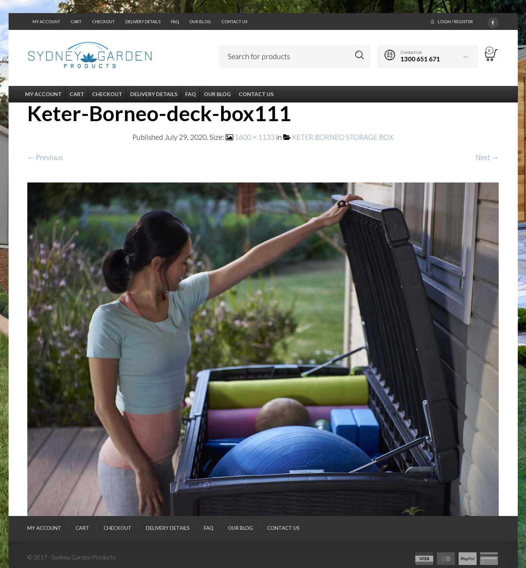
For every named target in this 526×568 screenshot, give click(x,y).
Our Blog (200, 21)
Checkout (103, 21)
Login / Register (455, 21)
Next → (487, 157)
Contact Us (234, 21)
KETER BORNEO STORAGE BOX (342, 137)
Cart (76, 21)
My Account (46, 21)
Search (359, 55)
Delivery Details (142, 21)
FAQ (175, 21)
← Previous (45, 157)
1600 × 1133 (255, 137)
